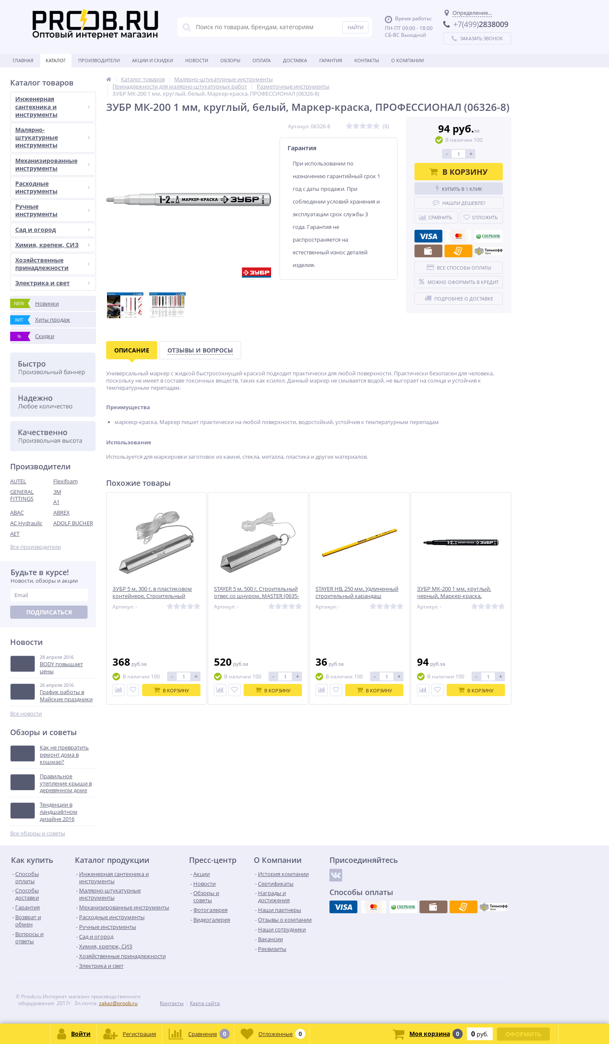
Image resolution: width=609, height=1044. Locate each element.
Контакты (366, 60)
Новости (196, 60)
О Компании (407, 60)
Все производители (35, 547)
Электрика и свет (52, 283)
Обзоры (230, 60)
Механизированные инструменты (52, 164)
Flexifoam (65, 481)
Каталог (56, 60)
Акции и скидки (152, 60)
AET (14, 533)
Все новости (26, 713)
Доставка (295, 60)
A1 (56, 502)
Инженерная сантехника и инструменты (52, 106)
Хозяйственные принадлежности (52, 264)
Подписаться (49, 612)
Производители (99, 60)
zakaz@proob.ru (118, 1003)
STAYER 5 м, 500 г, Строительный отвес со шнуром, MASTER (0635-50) (256, 596)
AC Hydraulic (26, 523)
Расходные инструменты (52, 187)
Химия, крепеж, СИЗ (52, 245)
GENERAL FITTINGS (22, 495)
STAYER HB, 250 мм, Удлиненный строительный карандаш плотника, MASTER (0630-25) (356, 596)
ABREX (61, 512)
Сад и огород (52, 230)
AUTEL (18, 481)
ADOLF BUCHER (73, 523)
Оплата (261, 60)
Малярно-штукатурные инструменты (52, 137)
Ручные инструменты (52, 210)
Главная (23, 60)
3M (57, 492)
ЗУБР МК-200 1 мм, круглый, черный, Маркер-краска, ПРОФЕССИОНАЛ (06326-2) (454, 596)
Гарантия (330, 60)
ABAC (17, 512)
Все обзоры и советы (37, 833)
